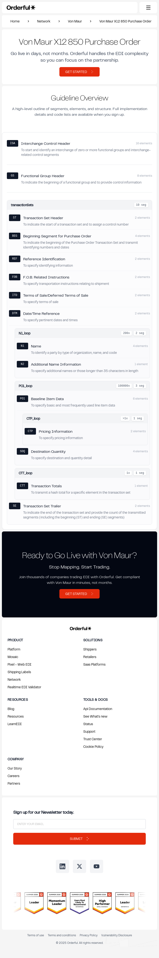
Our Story (15, 768)
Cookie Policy (93, 746)
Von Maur (75, 21)
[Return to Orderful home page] (79, 627)
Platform (14, 649)
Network (43, 21)
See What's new (95, 716)
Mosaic (13, 657)
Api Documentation (97, 709)
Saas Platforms (94, 664)
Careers (13, 776)
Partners (14, 783)
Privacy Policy (88, 935)
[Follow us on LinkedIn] (62, 866)
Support (89, 731)
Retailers (89, 657)
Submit (79, 839)
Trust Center (92, 739)
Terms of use (35, 935)
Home (15, 21)
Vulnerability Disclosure (116, 935)
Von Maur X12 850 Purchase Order (125, 21)
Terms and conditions (62, 935)
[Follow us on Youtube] (96, 866)
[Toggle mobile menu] (148, 7)
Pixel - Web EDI (19, 664)
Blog (11, 709)
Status (88, 724)
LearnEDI (15, 724)
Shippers (90, 649)
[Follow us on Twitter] (79, 866)
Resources (16, 716)
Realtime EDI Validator (24, 687)
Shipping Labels (19, 672)
